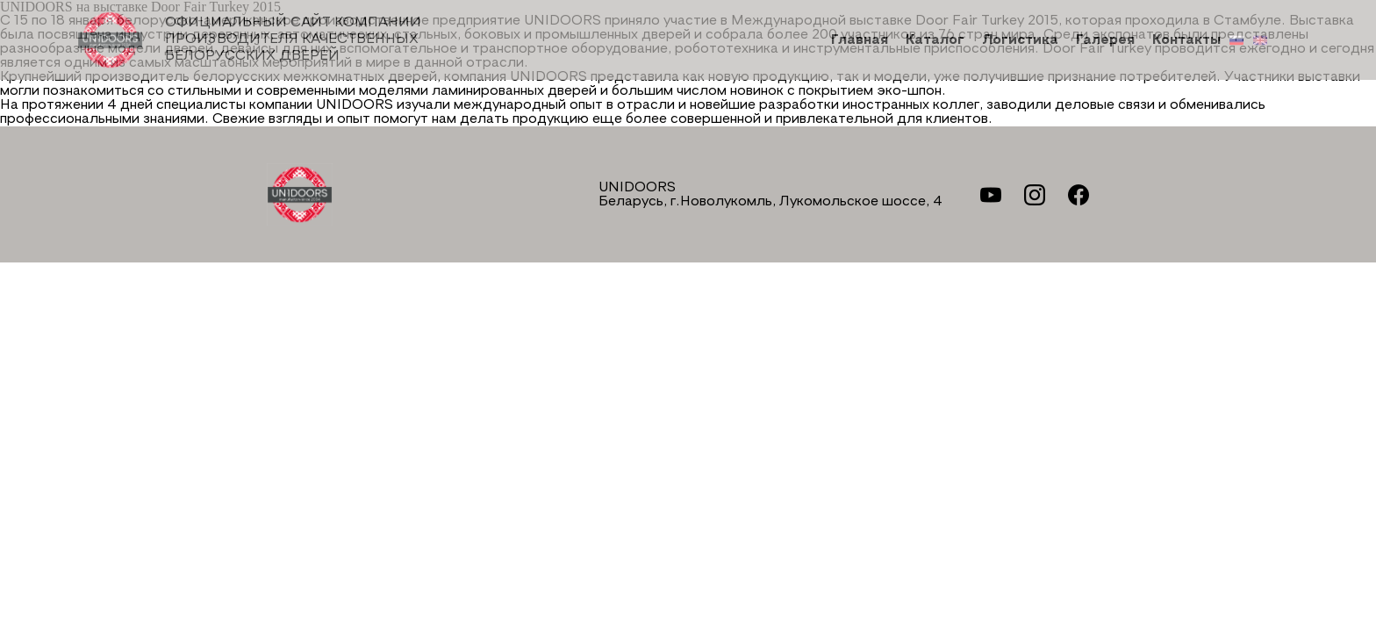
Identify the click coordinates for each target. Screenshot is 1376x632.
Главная (859, 40)
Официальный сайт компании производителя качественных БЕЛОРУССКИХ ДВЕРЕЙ (249, 40)
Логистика (1020, 40)
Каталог (935, 40)
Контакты (1186, 40)
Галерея (1105, 40)
